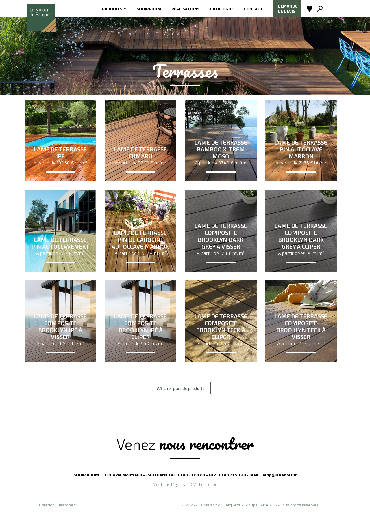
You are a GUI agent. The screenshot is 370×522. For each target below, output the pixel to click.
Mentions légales (169, 484)
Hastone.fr (67, 504)
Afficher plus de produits (181, 388)
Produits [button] (112, 8)
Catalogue (222, 8)
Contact (253, 8)
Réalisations (185, 8)
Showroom (148, 8)
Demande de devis (287, 8)
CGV (192, 484)
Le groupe (208, 484)
